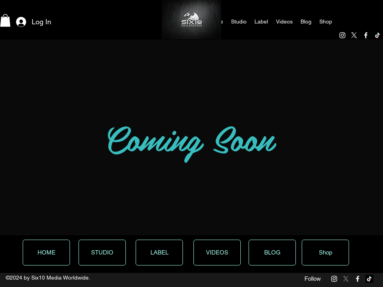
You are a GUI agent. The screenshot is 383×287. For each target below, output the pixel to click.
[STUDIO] (102, 252)
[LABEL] (159, 252)
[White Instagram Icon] (342, 35)
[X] (354, 35)
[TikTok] (377, 35)
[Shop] (325, 252)
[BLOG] (272, 252)
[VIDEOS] (217, 252)
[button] (5, 20)
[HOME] (46, 252)
